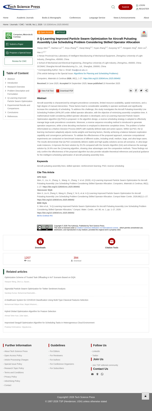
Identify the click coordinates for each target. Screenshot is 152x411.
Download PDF (64, 90)
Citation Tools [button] (111, 243)
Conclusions (12, 112)
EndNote (46, 216)
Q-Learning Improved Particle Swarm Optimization (19, 99)
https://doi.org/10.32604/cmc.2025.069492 (101, 78)
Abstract (11, 79)
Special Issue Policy (13, 364)
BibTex (39, 216)
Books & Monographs (51, 18)
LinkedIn (96, 351)
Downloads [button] (40, 243)
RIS (51, 216)
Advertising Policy (12, 381)
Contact (7, 385)
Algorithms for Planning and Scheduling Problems (96, 73)
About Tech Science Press (16, 351)
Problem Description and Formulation (18, 92)
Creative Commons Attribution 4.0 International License (97, 228)
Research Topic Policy (14, 368)
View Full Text (46, 90)
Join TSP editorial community (105, 365)
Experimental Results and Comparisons (18, 107)
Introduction (12, 83)
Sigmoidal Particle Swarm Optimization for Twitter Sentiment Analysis (35, 289)
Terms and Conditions (14, 372)
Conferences (75, 18)
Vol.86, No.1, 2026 (34, 24)
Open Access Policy (13, 355)
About (146, 18)
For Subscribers (57, 368)
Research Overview (16, 87)
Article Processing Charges (16, 360)
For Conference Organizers (62, 364)
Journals (14, 24)
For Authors (55, 360)
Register (142, 9)
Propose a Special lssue (18, 53)
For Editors (55, 351)
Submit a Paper (14, 44)
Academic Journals (25, 18)
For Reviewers (56, 355)
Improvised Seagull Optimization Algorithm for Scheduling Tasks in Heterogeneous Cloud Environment (49, 323)
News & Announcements (124, 18)
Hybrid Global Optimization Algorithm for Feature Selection (30, 311)
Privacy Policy (10, 377)
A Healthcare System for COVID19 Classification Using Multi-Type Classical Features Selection (46, 300)
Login (140, 5)
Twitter (95, 355)
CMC (21, 24)
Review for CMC (19, 61)
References (12, 116)
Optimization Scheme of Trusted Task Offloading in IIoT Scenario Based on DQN (40, 277)
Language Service (97, 18)
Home (5, 18)
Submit (125, 7)
